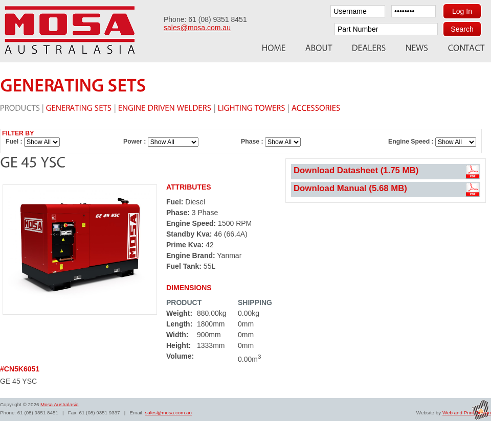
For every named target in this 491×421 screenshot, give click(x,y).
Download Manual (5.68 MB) (350, 188)
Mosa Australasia (59, 404)
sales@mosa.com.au (197, 28)
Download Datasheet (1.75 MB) (356, 170)
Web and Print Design (466, 412)
